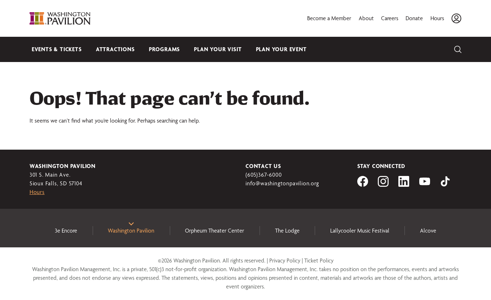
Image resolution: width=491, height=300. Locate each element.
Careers (389, 18)
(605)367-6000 (264, 174)
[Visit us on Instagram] (383, 184)
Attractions (115, 49)
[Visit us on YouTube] (424, 184)
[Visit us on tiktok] (445, 184)
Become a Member (329, 18)
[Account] (456, 18)
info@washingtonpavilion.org (282, 183)
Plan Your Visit (218, 49)
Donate (414, 18)
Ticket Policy (318, 260)
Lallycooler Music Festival (359, 230)
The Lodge (287, 230)
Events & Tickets (57, 49)
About (366, 18)
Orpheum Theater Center (214, 230)
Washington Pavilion (131, 230)
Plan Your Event (281, 49)
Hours (437, 18)
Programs (164, 49)
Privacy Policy (284, 260)
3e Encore (66, 230)
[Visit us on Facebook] (362, 184)
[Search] (457, 49)
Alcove (428, 230)
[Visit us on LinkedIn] (403, 184)
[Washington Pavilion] (60, 18)
